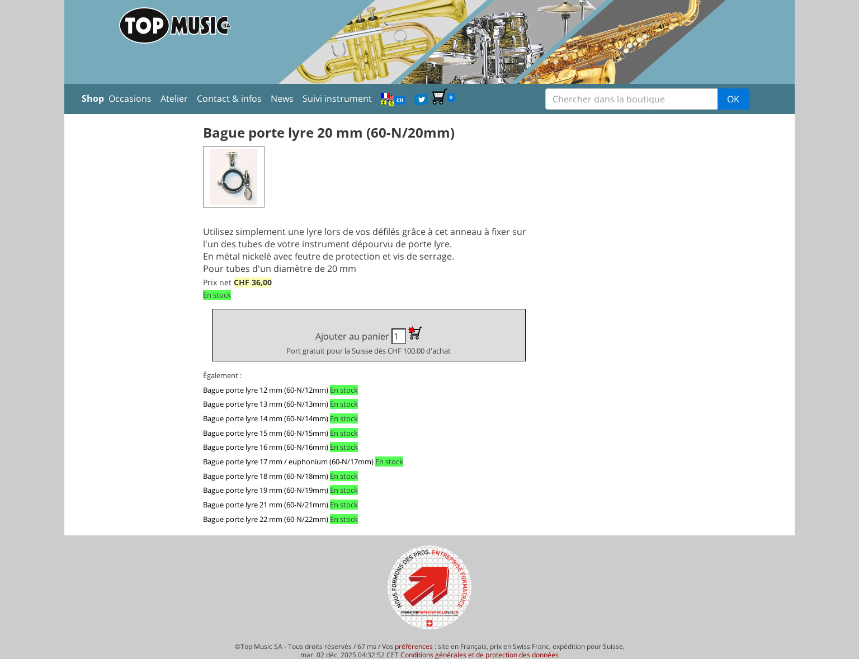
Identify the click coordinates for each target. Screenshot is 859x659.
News (282, 98)
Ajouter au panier (368, 341)
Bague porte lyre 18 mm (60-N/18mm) (265, 476)
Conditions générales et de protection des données (479, 655)
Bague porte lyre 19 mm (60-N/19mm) (265, 490)
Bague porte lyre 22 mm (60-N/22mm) (265, 519)
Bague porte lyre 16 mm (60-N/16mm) (265, 447)
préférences (414, 646)
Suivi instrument (337, 98)
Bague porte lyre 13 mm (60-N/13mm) (265, 404)
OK (733, 99)
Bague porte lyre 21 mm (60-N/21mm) (265, 505)
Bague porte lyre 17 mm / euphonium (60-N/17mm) (288, 461)
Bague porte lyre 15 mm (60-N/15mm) (265, 433)
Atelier (174, 98)
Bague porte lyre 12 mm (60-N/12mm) (265, 390)
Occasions (130, 98)
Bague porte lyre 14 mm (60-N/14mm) (265, 418)
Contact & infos (229, 98)
